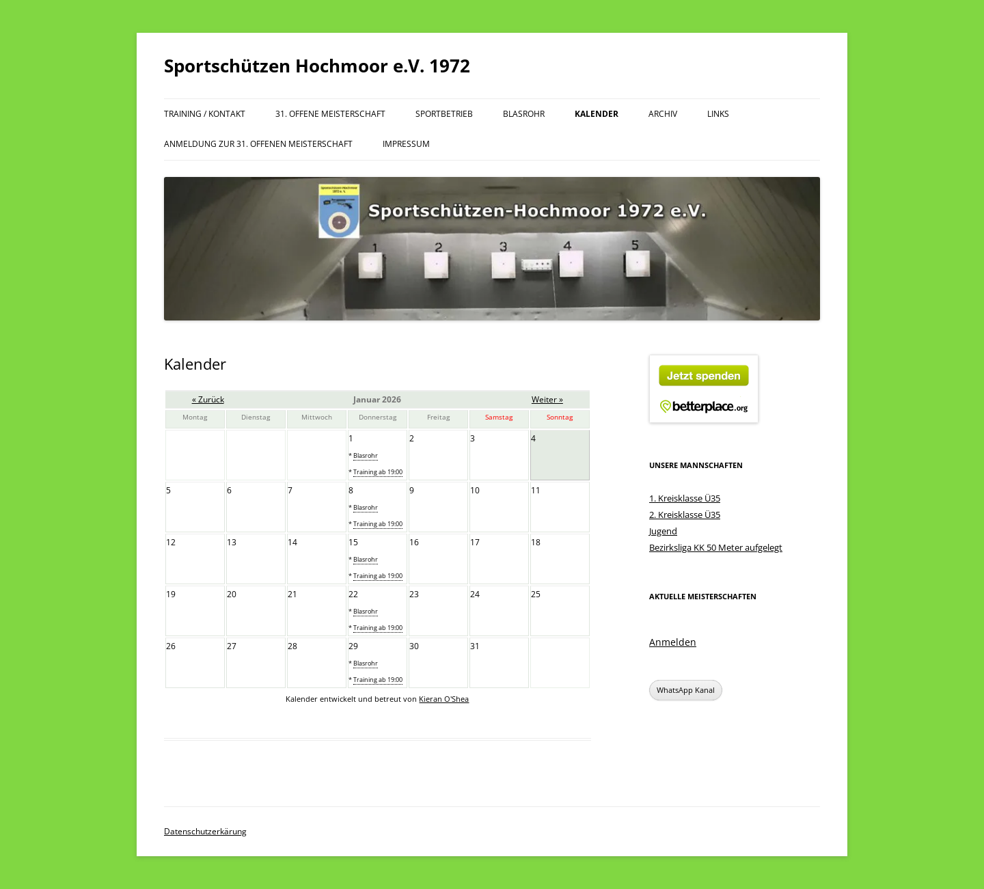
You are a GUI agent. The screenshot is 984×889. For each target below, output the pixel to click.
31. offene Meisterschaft (330, 114)
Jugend (663, 531)
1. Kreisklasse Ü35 (684, 498)
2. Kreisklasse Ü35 (684, 514)
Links (718, 114)
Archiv (662, 114)
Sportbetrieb (444, 114)
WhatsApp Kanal (686, 690)
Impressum (406, 144)
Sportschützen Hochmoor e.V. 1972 (317, 65)
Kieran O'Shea (444, 699)
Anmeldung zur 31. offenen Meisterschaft (258, 144)
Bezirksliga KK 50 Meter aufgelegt (715, 547)
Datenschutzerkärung (205, 831)
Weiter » (547, 399)
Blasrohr (524, 114)
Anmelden (672, 641)
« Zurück (208, 399)
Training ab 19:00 (377, 471)
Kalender (596, 114)
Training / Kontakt (204, 114)
